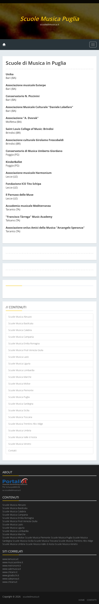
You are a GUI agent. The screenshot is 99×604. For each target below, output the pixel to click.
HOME (82, 599)
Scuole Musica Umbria (19, 430)
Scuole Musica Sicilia (18, 410)
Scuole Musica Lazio (18, 356)
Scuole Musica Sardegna (20, 403)
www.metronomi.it (11, 565)
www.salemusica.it (11, 568)
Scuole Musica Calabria (20, 330)
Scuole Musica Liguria (19, 363)
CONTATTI (92, 599)
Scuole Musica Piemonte (20, 390)
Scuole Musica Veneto (19, 443)
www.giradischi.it (10, 575)
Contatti (12, 450)
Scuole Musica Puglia (19, 397)
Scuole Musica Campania (21, 336)
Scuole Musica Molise (19, 383)
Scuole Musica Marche (19, 376)
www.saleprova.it (10, 578)
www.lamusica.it (10, 559)
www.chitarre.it (9, 572)
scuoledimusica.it (31, 596)
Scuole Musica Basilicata (20, 323)
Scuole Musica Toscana (20, 417)
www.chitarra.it (9, 581)
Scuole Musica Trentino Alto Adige (25, 423)
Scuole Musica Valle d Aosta (22, 437)
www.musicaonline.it (12, 562)
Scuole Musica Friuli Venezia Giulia (25, 350)
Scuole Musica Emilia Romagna (24, 343)
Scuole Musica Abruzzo (20, 316)
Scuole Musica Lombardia (21, 370)
